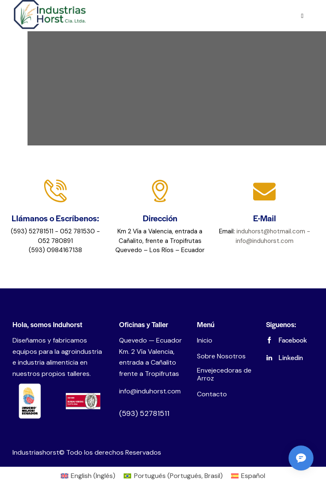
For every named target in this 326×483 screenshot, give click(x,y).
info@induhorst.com (150, 391)
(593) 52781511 (144, 413)
